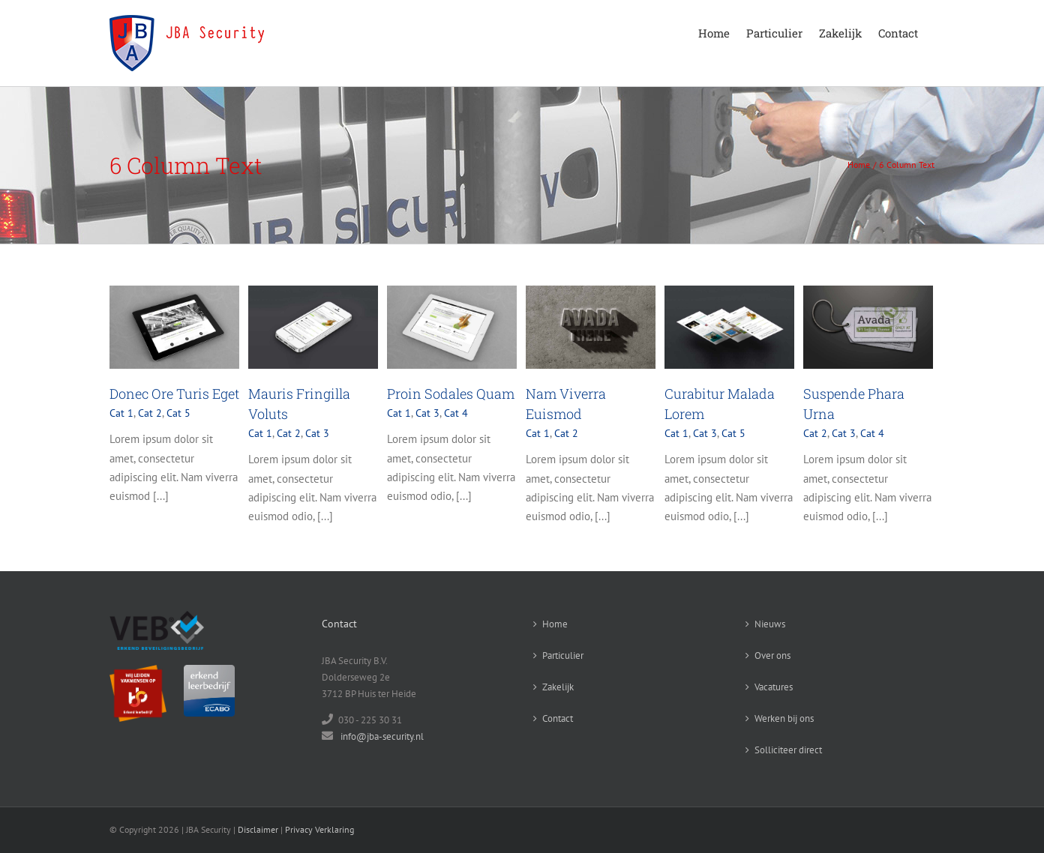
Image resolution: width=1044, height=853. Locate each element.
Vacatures (773, 687)
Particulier (563, 655)
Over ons (772, 655)
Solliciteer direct (788, 750)
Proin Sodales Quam (450, 394)
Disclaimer (258, 829)
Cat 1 (122, 413)
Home (555, 624)
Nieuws (769, 624)
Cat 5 (178, 413)
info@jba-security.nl (382, 736)
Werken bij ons (784, 718)
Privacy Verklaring (319, 829)
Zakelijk (558, 687)
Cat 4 (456, 413)
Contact (557, 718)
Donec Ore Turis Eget (174, 394)
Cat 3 (317, 433)
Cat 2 (150, 413)
